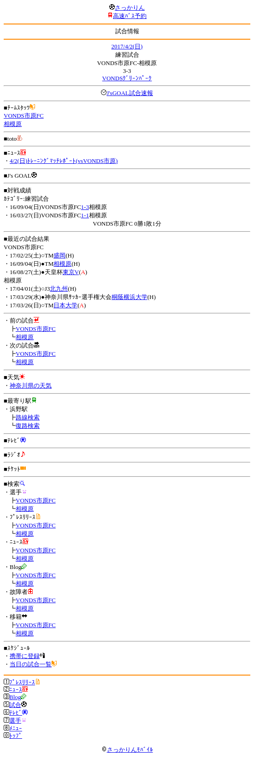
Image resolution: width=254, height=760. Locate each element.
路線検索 (28, 417)
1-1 (85, 215)
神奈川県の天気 (31, 385)
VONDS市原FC (24, 115)
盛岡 (59, 255)
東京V (71, 272)
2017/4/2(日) (127, 46)
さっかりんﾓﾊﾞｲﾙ (127, 749)
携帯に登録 (25, 655)
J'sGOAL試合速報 (129, 93)
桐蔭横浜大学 (130, 296)
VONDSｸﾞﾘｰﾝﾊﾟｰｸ (127, 78)
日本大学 (65, 305)
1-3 (85, 206)
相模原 (13, 123)
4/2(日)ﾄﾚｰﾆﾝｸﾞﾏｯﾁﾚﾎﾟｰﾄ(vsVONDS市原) (64, 160)
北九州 (59, 288)
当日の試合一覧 (31, 664)
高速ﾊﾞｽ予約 (130, 15)
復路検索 (28, 425)
